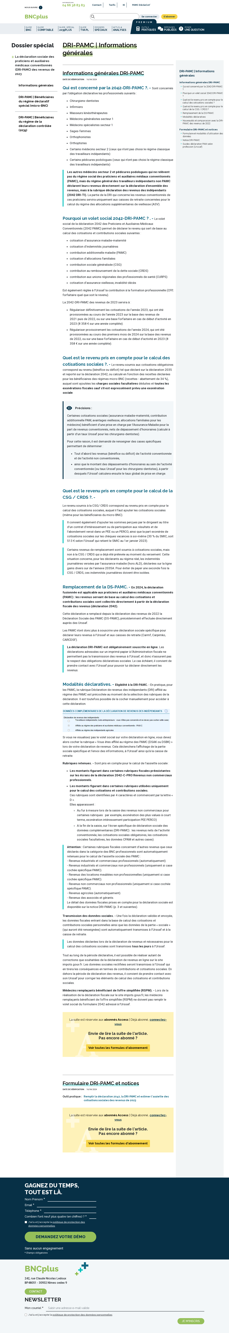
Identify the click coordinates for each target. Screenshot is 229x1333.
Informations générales (36, 88)
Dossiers (101, 31)
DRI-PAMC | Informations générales (197, 76)
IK (124, 5)
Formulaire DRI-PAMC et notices (198, 132)
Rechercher (61, 17)
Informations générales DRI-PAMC (199, 85)
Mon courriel (33, 1310)
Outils (145, 31)
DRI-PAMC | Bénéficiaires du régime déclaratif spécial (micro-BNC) (36, 104)
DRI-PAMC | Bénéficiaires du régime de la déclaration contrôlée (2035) (36, 126)
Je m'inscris (191, 1323)
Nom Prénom (34, 1202)
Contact (96, 5)
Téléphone (32, 1213)
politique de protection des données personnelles (82, 1317)
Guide (29, 31)
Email (28, 1207)
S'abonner (196, 18)
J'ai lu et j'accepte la (56, 1226)
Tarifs (112, 5)
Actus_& (119, 31)
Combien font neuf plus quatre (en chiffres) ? (54, 1219)
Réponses (167, 31)
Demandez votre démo (60, 1239)
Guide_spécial (66, 31)
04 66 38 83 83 (73, 5)
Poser (191, 31)
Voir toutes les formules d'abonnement (118, 1050)
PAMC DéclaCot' (141, 5)
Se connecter (176, 18)
